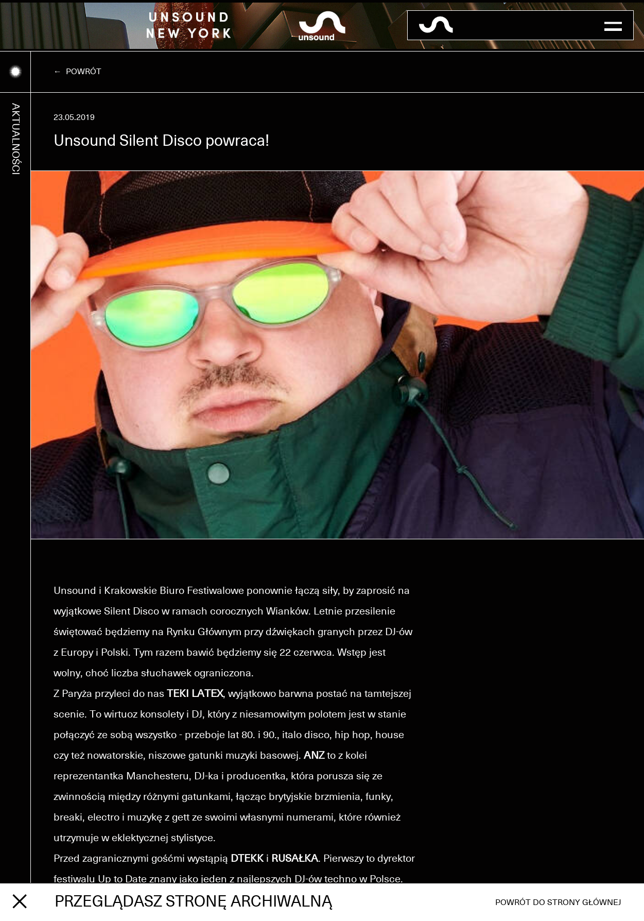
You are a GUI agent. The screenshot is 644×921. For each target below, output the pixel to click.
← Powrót (77, 71)
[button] (613, 25)
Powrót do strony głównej (558, 902)
